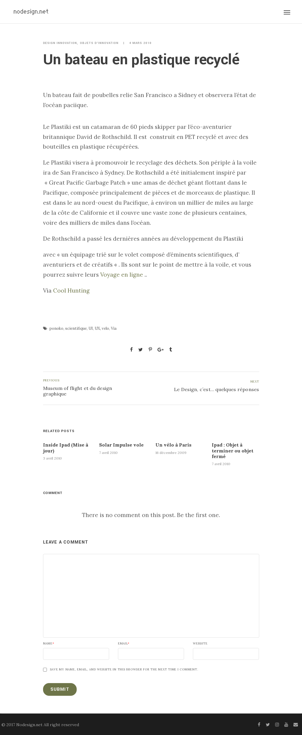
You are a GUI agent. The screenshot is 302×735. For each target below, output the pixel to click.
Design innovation (60, 43)
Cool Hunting (71, 290)
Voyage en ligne (121, 274)
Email (123, 643)
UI (90, 328)
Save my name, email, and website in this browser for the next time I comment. (124, 669)
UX (97, 328)
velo (105, 328)
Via (113, 328)
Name (48, 643)
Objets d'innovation (99, 43)
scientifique (76, 328)
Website (200, 643)
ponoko (56, 328)
